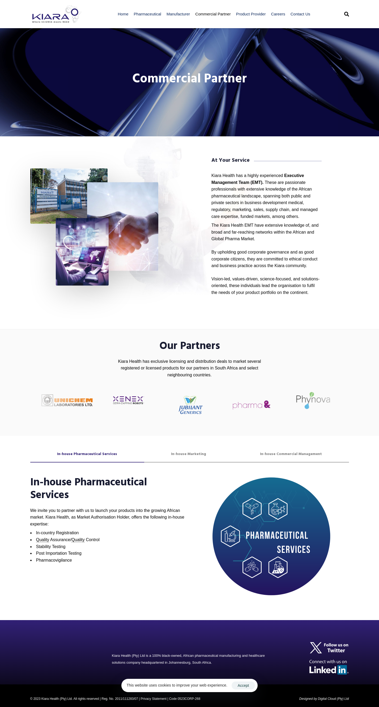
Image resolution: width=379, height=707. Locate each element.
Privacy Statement (153, 699)
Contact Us (300, 14)
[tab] (87, 454)
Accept (243, 685)
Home (123, 14)
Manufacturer (178, 14)
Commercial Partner (213, 14)
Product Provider (251, 14)
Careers (278, 14)
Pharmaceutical (147, 14)
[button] (346, 14)
